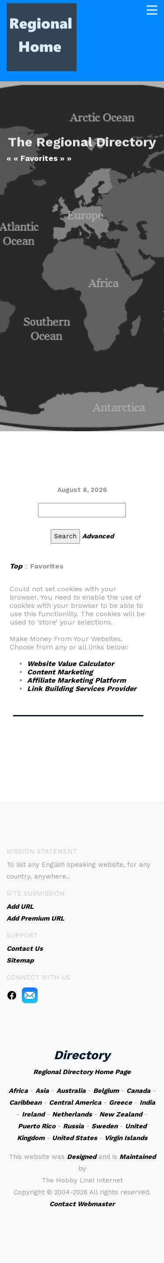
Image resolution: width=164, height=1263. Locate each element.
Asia (42, 1091)
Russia (73, 1126)
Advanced (98, 536)
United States (74, 1138)
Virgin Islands (126, 1138)
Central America (75, 1102)
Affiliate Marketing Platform (76, 680)
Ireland (33, 1114)
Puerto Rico (37, 1126)
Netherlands (72, 1114)
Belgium (106, 1091)
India (147, 1102)
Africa (18, 1091)
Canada (138, 1091)
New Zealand (120, 1114)
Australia (71, 1091)
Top (16, 566)
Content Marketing (60, 672)
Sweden (104, 1126)
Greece (120, 1102)
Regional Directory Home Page (82, 1072)
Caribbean (25, 1102)
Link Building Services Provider (81, 688)
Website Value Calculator (70, 663)
